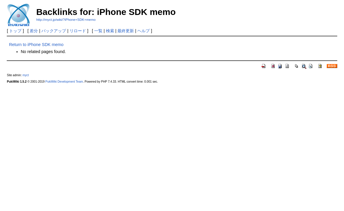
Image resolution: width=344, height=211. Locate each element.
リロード (78, 30)
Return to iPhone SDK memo (36, 44)
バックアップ (53, 30)
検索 (110, 30)
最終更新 (125, 30)
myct (26, 75)
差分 (34, 30)
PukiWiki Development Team (64, 81)
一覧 (98, 30)
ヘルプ (143, 30)
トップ (15, 30)
